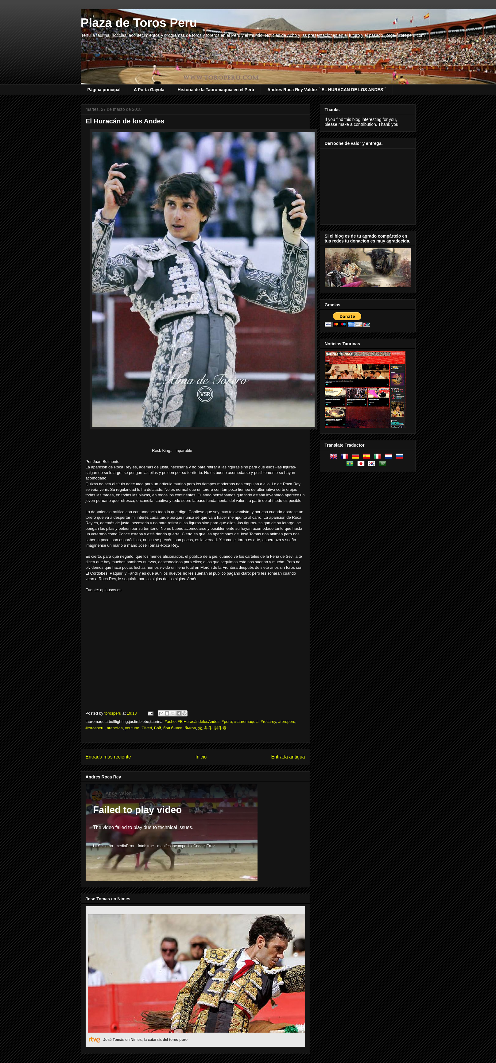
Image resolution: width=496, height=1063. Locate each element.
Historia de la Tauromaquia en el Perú (216, 89)
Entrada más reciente (108, 756)
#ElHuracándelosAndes (198, 721)
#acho (170, 721)
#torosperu (95, 728)
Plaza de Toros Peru (139, 22)
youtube (132, 728)
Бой (157, 728)
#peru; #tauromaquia (240, 721)
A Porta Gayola (149, 89)
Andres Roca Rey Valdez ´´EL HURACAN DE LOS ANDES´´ (326, 89)
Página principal (104, 89)
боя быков (172, 728)
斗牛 (208, 728)
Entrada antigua (288, 756)
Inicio (201, 756)
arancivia (115, 728)
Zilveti (146, 728)
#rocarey (268, 721)
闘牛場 (221, 728)
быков (190, 728)
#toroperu (286, 721)
